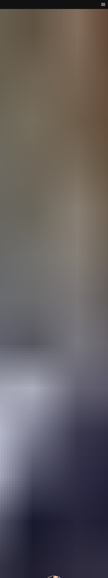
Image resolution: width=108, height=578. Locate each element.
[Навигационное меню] (103, 4)
